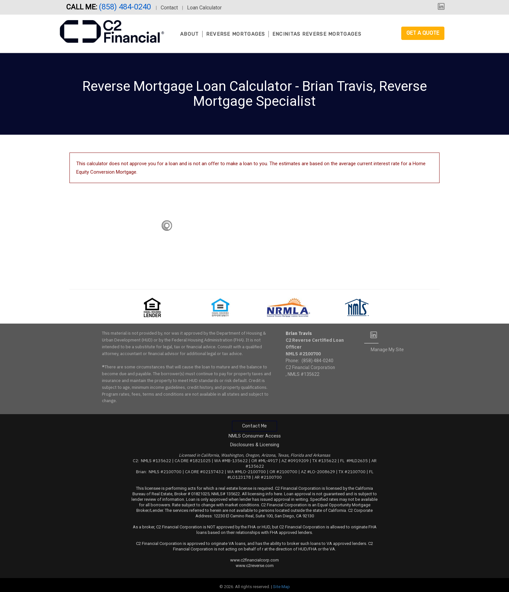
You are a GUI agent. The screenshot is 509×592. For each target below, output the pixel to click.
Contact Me (254, 426)
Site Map (281, 586)
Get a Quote (422, 33)
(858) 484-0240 (126, 6)
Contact (169, 8)
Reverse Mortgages (235, 34)
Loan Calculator (204, 8)
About (189, 34)
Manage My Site (387, 349)
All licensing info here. (262, 493)
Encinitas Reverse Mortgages (316, 34)
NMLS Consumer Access (255, 436)
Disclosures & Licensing (254, 445)
